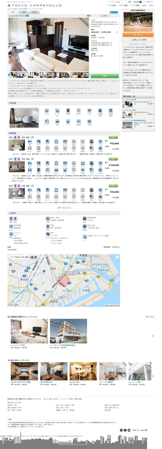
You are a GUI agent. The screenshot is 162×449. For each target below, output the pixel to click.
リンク (30, 436)
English (143, 430)
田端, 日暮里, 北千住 (14, 407)
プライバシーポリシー (20, 436)
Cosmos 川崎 (74, 382)
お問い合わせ (45, 436)
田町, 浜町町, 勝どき (112, 407)
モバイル (36, 436)
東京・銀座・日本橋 (14, 410)
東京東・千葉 (12, 405)
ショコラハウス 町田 (129, 110)
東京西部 (108, 410)
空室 (105, 76)
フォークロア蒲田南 (106, 382)
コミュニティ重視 (67, 399)
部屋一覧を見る (63, 208)
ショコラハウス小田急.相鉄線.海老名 (134, 120)
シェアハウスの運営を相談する (59, 436)
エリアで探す (123, 5)
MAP (105, 16)
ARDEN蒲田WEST (46, 382)
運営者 (34, 12)
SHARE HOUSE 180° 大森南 (21, 382)
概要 (12, 12)
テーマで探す (135, 5)
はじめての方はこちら (76, 436)
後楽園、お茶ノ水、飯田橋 (65, 410)
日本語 (135, 430)
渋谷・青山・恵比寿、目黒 (65, 405)
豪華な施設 (78, 399)
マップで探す (111, 5)
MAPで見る (150, 317)
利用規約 (9, 436)
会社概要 (2, 436)
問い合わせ (138, 35)
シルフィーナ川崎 (134, 382)
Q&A (144, 5)
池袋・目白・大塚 (62, 407)
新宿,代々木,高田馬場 (112, 405)
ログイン (150, 2)
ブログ (151, 5)
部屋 (23, 12)
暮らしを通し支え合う (51, 399)
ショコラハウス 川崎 (129, 100)
